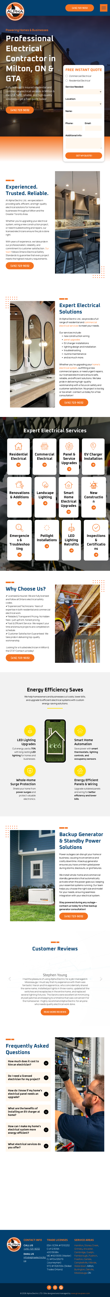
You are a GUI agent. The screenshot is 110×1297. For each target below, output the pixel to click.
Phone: (69, 123)
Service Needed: (74, 86)
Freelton (78, 1259)
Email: (88, 123)
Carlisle (87, 1259)
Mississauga (80, 1272)
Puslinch (93, 1255)
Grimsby (78, 1248)
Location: (70, 98)
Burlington (79, 1269)
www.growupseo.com (80, 1293)
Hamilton (78, 1245)
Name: (68, 111)
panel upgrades (72, 339)
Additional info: (73, 135)
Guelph (90, 1252)
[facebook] (49, 1287)
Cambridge (80, 1252)
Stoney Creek (91, 1245)
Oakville (90, 1269)
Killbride (92, 1262)
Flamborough (81, 1255)
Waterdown (80, 1266)
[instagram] (55, 1287)
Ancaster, (88, 1248)
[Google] (61, 1287)
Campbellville (81, 1262)
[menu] (103, 8)
